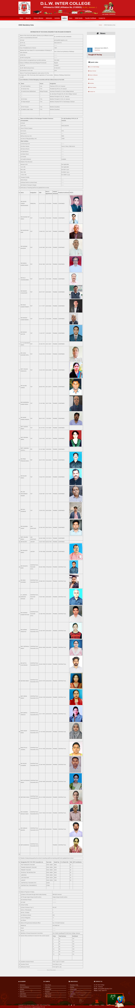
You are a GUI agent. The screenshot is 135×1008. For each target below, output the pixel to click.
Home (21, 18)
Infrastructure (73, 989)
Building (72, 987)
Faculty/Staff (48, 989)
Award (71, 996)
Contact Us (102, 18)
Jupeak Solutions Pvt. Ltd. (38, 1007)
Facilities (91, 79)
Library (72, 991)
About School (92, 71)
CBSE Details (79, 18)
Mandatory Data (74, 985)
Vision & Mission (38, 18)
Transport (47, 991)
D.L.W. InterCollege (93, 66)
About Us (28, 18)
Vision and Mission (24, 987)
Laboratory (47, 987)
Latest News (23, 993)
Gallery (65, 18)
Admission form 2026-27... (102, 50)
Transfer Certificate (90, 18)
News (70, 18)
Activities (57, 18)
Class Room (48, 985)
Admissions (22, 985)
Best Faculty (48, 996)
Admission (49, 18)
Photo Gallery (92, 87)
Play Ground (48, 993)
